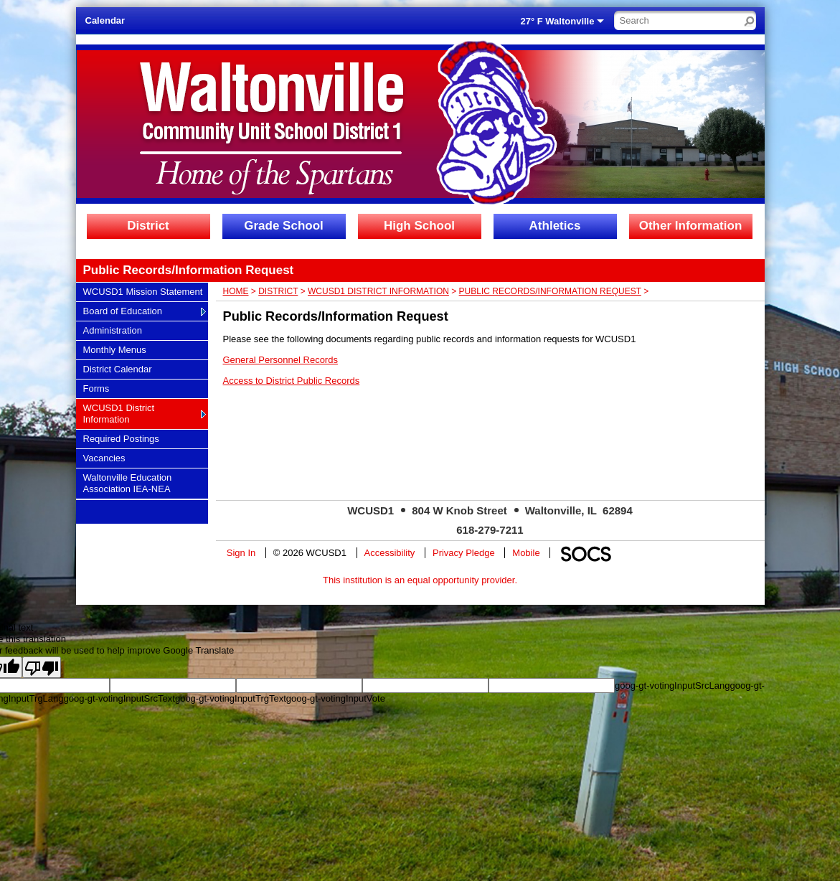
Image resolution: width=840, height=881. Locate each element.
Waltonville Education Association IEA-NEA (127, 482)
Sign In (241, 552)
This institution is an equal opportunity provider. (420, 580)
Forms (100, 388)
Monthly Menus (114, 349)
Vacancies (104, 457)
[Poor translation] (41, 667)
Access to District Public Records (291, 380)
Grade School (284, 225)
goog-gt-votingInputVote (335, 698)
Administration (112, 330)
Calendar (105, 20)
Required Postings (120, 438)
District (148, 225)
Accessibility (389, 552)
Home (236, 291)
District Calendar (117, 368)
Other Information (690, 225)
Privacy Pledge (464, 552)
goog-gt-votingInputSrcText (119, 698)
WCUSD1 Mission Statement (142, 291)
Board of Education (122, 310)
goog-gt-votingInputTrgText (230, 698)
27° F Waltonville (558, 21)
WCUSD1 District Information (118, 413)
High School (419, 225)
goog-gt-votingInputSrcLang (672, 685)
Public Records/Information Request (550, 291)
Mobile (525, 552)
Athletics (555, 225)
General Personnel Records (280, 359)
